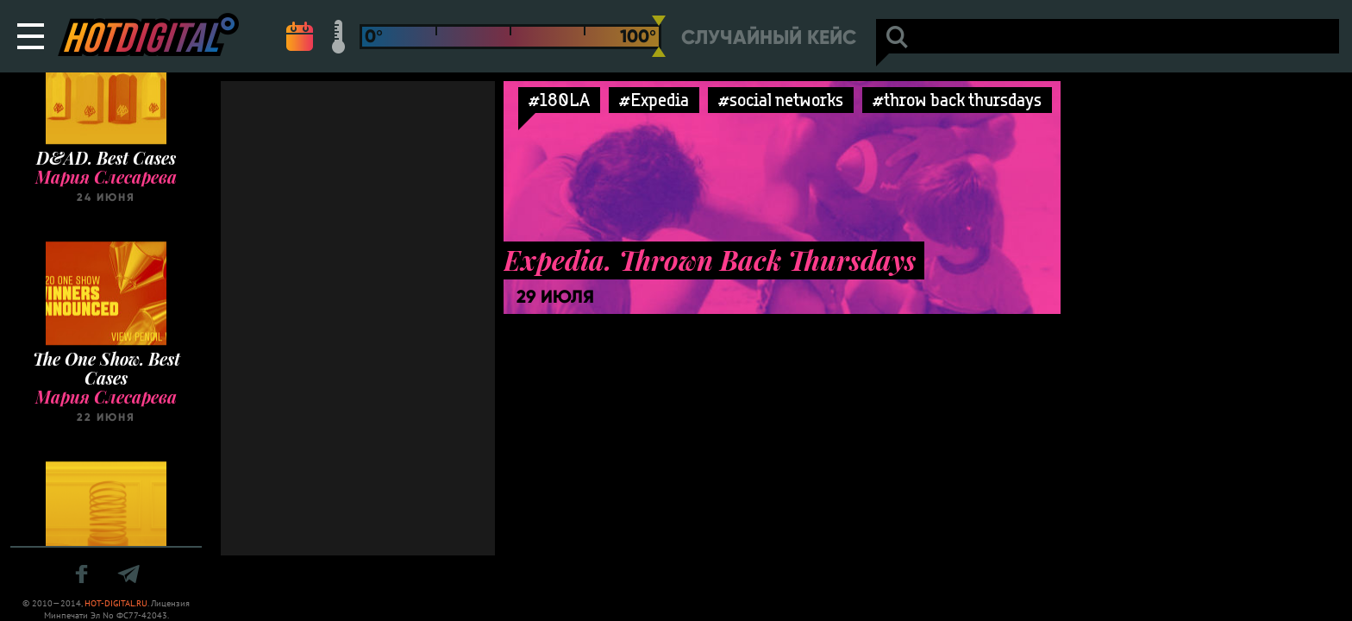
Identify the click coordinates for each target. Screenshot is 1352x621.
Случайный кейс (768, 37)
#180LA (559, 99)
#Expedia (654, 99)
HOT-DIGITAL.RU (115, 603)
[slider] (658, 36)
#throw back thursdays (957, 99)
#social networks (780, 99)
